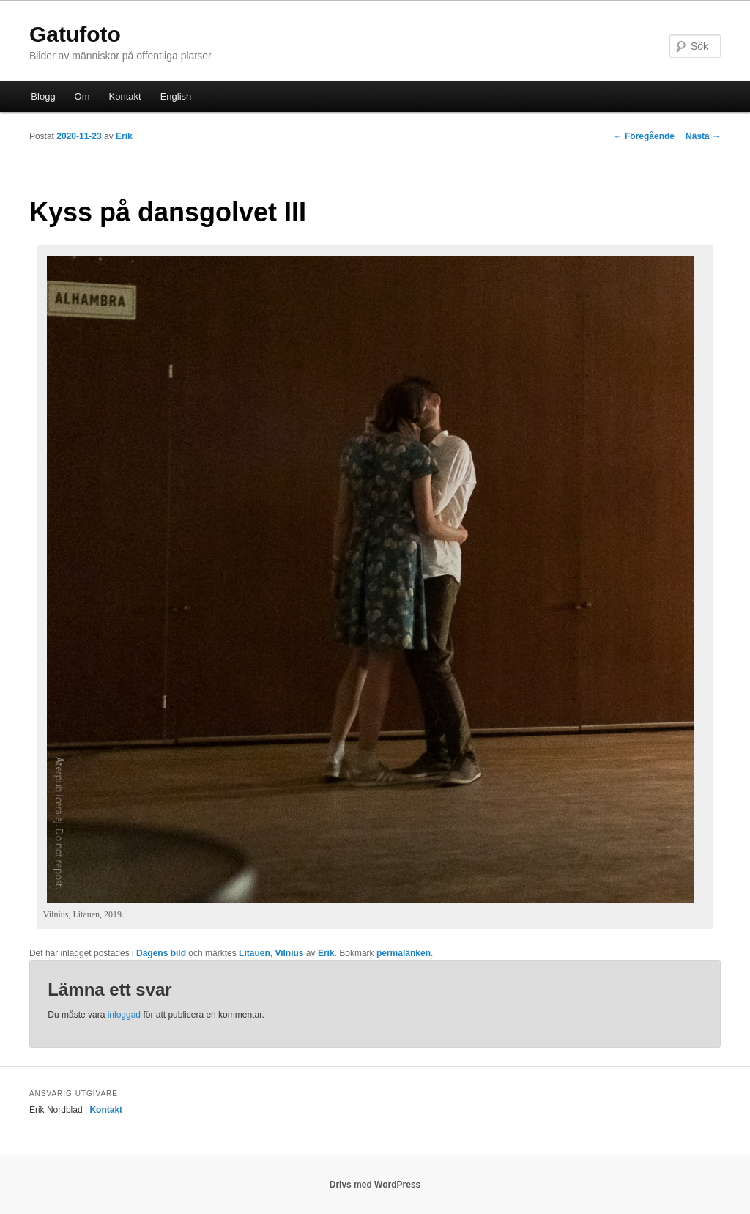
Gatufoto (75, 34)
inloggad (124, 1015)
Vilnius (289, 953)
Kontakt (125, 96)
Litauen (254, 953)
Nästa (703, 136)
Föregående (644, 136)
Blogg (43, 96)
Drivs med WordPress (375, 1185)
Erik (124, 136)
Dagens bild (161, 953)
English (176, 96)
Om (82, 96)
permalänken (403, 953)
